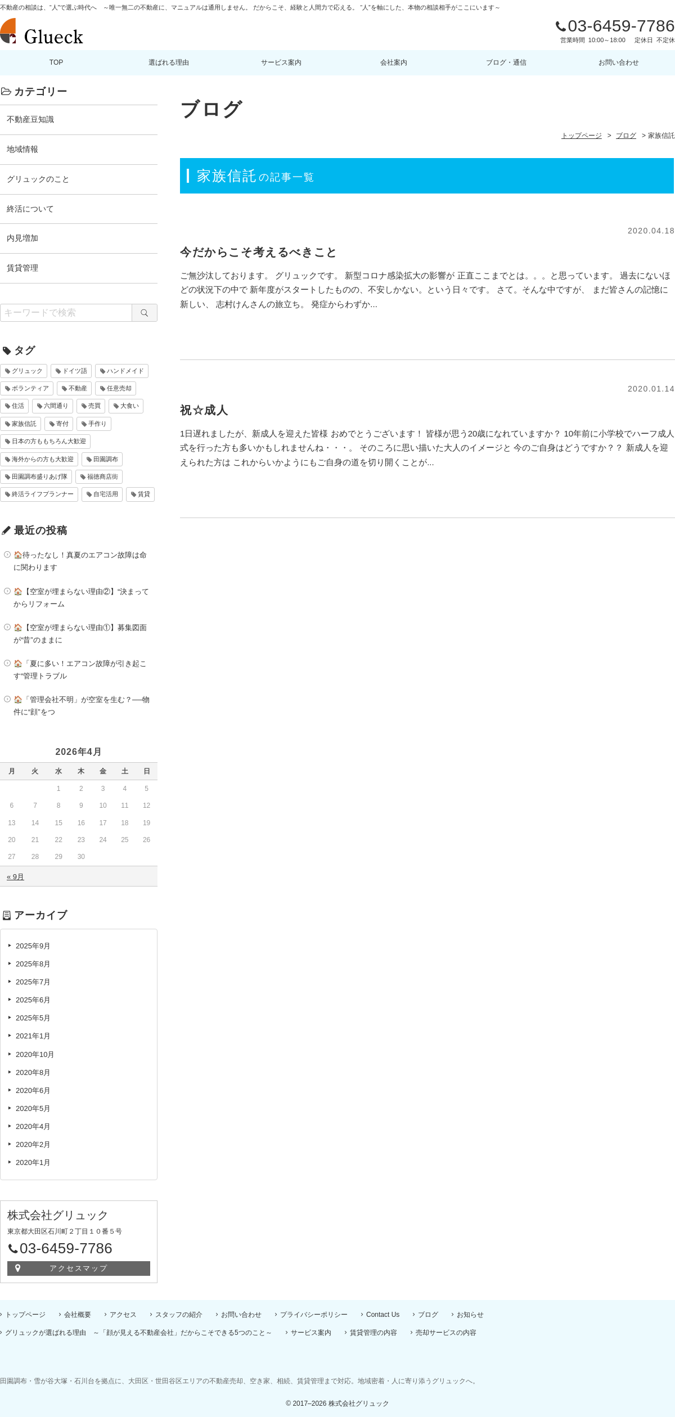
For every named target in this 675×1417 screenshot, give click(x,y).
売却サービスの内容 (446, 1333)
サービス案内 (281, 62)
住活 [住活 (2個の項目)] (18, 405)
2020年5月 (33, 1108)
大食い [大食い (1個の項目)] (129, 405)
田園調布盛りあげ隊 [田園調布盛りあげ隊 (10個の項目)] (40, 476)
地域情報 (22, 149)
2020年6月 (33, 1090)
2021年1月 (33, 1036)
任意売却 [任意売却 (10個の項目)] (119, 388)
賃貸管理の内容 (373, 1333)
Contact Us (382, 1315)
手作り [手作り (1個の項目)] (97, 423)
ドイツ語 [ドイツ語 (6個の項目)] (74, 370)
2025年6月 (33, 1000)
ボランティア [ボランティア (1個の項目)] (30, 388)
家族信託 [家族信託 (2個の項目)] (24, 423)
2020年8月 (33, 1072)
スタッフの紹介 (178, 1315)
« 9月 (15, 876)
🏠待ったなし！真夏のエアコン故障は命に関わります (80, 561)
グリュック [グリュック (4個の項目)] (27, 370)
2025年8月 (33, 964)
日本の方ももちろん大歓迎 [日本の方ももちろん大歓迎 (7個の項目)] (49, 441)
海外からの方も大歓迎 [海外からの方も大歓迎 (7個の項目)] (43, 459)
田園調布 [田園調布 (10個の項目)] (105, 459)
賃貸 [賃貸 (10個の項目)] (144, 494)
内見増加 (22, 237)
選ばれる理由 (168, 62)
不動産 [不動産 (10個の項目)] (78, 388)
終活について (30, 208)
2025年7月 (33, 982)
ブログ (428, 1315)
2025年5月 (33, 1018)
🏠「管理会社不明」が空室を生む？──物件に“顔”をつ (82, 705)
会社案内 (393, 62)
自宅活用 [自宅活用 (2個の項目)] (105, 494)
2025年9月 (33, 946)
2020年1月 (33, 1162)
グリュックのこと (38, 178)
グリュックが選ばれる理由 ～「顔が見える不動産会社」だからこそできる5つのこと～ (138, 1333)
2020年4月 (33, 1126)
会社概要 (77, 1315)
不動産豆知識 (30, 119)
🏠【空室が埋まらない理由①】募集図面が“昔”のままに (80, 633)
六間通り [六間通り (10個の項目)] (56, 405)
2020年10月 (35, 1054)
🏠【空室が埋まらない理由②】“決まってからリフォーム (81, 597)
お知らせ (470, 1315)
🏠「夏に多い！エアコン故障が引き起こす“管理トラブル (80, 669)
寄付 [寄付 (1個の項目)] (62, 423)
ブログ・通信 (506, 62)
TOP (56, 62)
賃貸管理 (22, 267)
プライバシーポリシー (314, 1315)
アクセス (123, 1315)
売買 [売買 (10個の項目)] (94, 405)
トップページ (25, 1315)
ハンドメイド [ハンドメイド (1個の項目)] (125, 370)
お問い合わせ (618, 62)
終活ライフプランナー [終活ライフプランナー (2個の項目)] (43, 494)
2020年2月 (33, 1144)
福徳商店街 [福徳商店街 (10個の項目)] (102, 476)
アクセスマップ (79, 1268)
